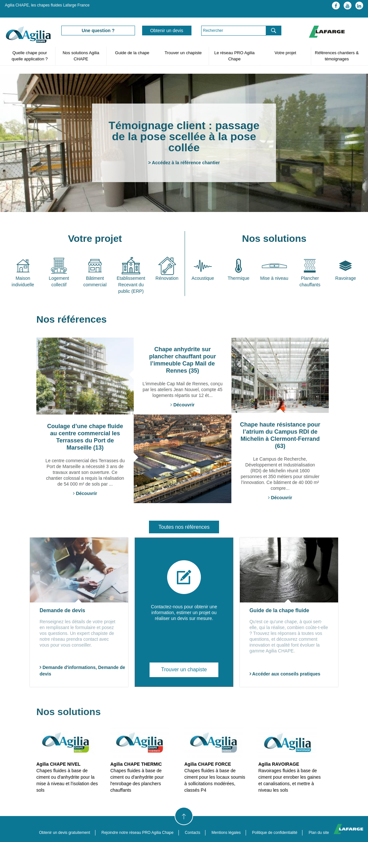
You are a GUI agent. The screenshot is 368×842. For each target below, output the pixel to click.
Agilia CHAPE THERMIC (136, 764)
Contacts (192, 832)
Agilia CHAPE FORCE (207, 764)
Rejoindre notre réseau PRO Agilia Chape (138, 832)
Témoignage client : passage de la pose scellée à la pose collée (184, 136)
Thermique (239, 278)
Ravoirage (345, 278)
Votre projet (285, 52)
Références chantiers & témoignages (337, 55)
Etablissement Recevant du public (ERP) (131, 285)
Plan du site (319, 832)
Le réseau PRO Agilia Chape (234, 55)
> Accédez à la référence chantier (184, 162)
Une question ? (98, 30)
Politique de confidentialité (274, 832)
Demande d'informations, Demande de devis (82, 670)
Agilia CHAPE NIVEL (58, 764)
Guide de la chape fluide (279, 610)
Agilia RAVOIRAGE (278, 764)
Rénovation (166, 278)
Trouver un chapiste (183, 52)
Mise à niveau (274, 278)
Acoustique (202, 278)
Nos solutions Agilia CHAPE (81, 55)
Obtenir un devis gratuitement (64, 832)
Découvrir (182, 404)
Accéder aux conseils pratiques (285, 673)
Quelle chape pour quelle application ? (30, 55)
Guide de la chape (132, 52)
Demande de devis (62, 610)
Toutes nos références (183, 527)
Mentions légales (226, 832)
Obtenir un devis (166, 30)
